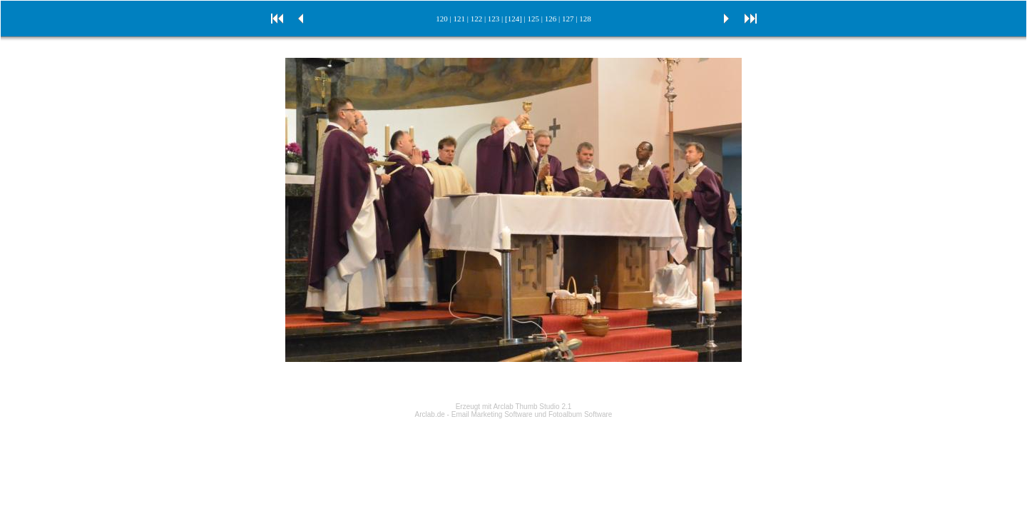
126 (551, 18)
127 (568, 18)
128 (585, 18)
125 (534, 18)
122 (477, 18)
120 (442, 18)
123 (494, 18)
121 (459, 18)
